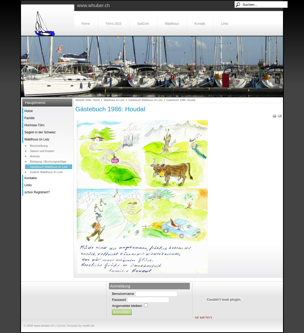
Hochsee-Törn (34, 125)
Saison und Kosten (42, 151)
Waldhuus (172, 24)
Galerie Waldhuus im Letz (46, 172)
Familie (29, 118)
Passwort (119, 300)
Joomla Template (67, 325)
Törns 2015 (114, 24)
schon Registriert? (37, 192)
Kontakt (200, 24)
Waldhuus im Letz (36, 139)
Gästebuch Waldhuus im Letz (48, 166)
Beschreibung (39, 145)
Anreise (35, 156)
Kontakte (30, 178)
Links (224, 24)
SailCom (143, 24)
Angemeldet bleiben (127, 306)
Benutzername (123, 294)
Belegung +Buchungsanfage (48, 161)
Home (85, 24)
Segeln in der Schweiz (40, 132)
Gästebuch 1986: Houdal (110, 109)
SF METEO (203, 318)
